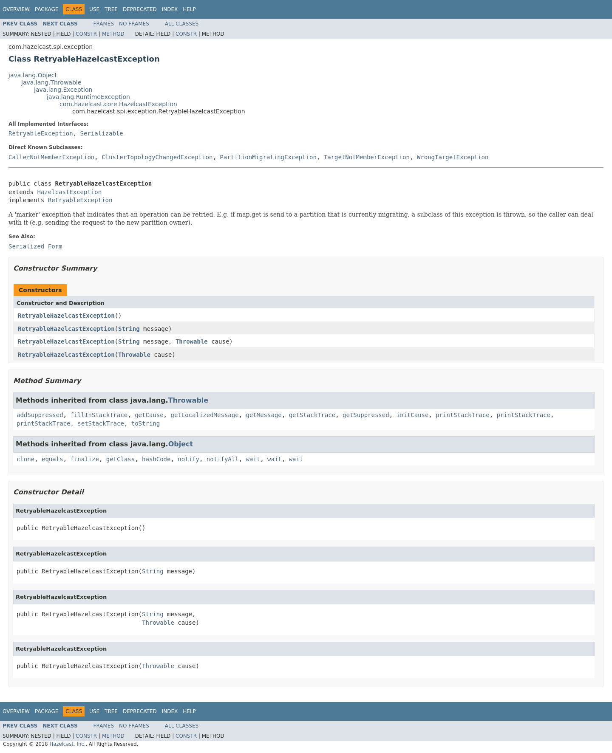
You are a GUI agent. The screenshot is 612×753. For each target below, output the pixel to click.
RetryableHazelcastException (66, 315)
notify (188, 459)
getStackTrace (312, 415)
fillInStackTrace (99, 415)
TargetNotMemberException (367, 157)
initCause (413, 415)
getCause (149, 415)
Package (46, 9)
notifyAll (223, 459)
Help (189, 9)
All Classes (181, 24)
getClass (120, 459)
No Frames (134, 24)
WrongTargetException (453, 157)
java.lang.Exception (63, 89)
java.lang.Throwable (51, 82)
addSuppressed (40, 415)
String (129, 328)
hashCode (156, 459)
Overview (16, 9)
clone (25, 459)
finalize (84, 459)
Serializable (101, 133)
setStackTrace (100, 423)
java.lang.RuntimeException (88, 96)
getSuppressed (366, 415)
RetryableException (40, 133)
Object (180, 444)
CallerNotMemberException (51, 157)
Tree (111, 9)
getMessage (263, 415)
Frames (104, 24)
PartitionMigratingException (268, 157)
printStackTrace (462, 415)
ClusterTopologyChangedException (157, 157)
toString (145, 423)
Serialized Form (35, 246)
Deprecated (140, 9)
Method (113, 34)
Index (170, 9)
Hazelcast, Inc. (67, 744)
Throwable (192, 341)
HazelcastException (69, 192)
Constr (86, 34)
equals (52, 459)
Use (94, 9)
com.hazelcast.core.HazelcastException (118, 104)
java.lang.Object (32, 75)
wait (253, 459)
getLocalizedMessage (204, 415)
